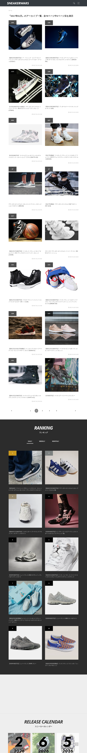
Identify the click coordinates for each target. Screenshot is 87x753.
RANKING (43, 428)
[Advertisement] (43, 694)
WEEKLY (42, 441)
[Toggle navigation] (78, 3)
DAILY (30, 441)
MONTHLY (55, 441)
